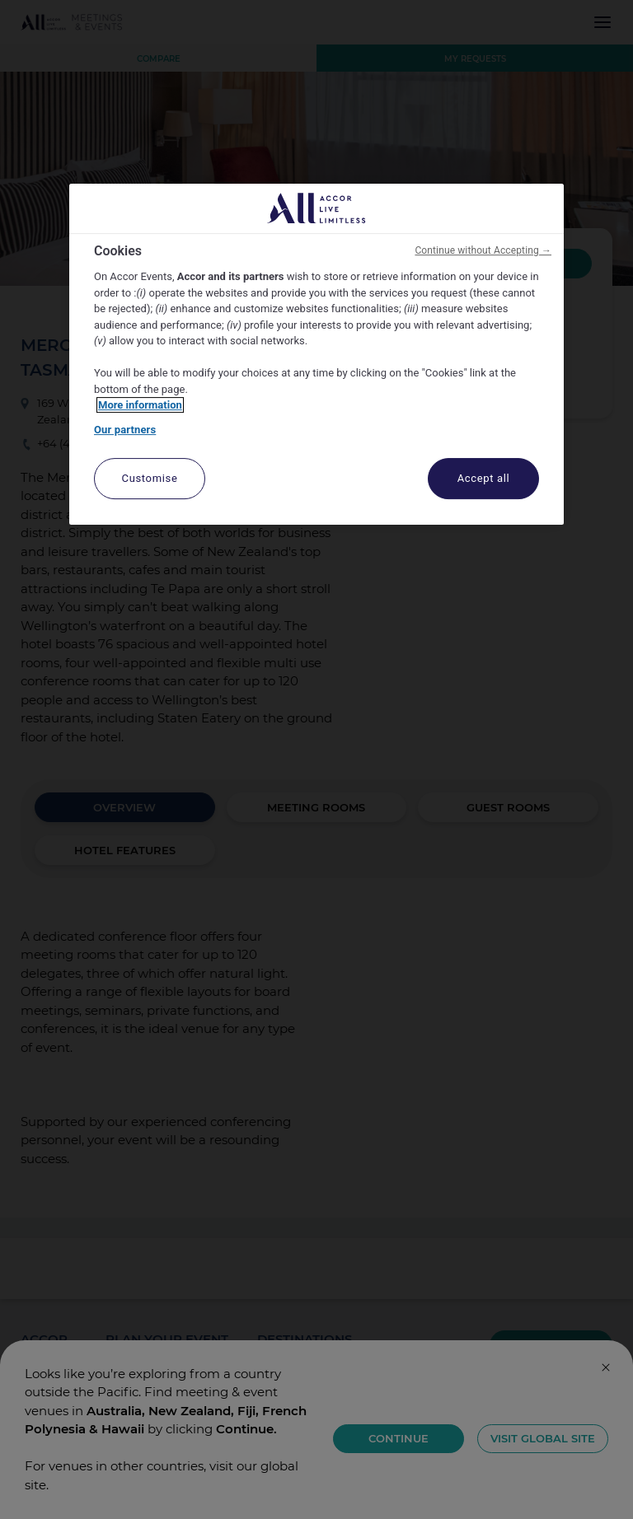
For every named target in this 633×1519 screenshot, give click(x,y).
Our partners (125, 429)
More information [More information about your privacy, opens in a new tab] (140, 405)
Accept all (483, 478)
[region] (316, 355)
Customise (150, 478)
